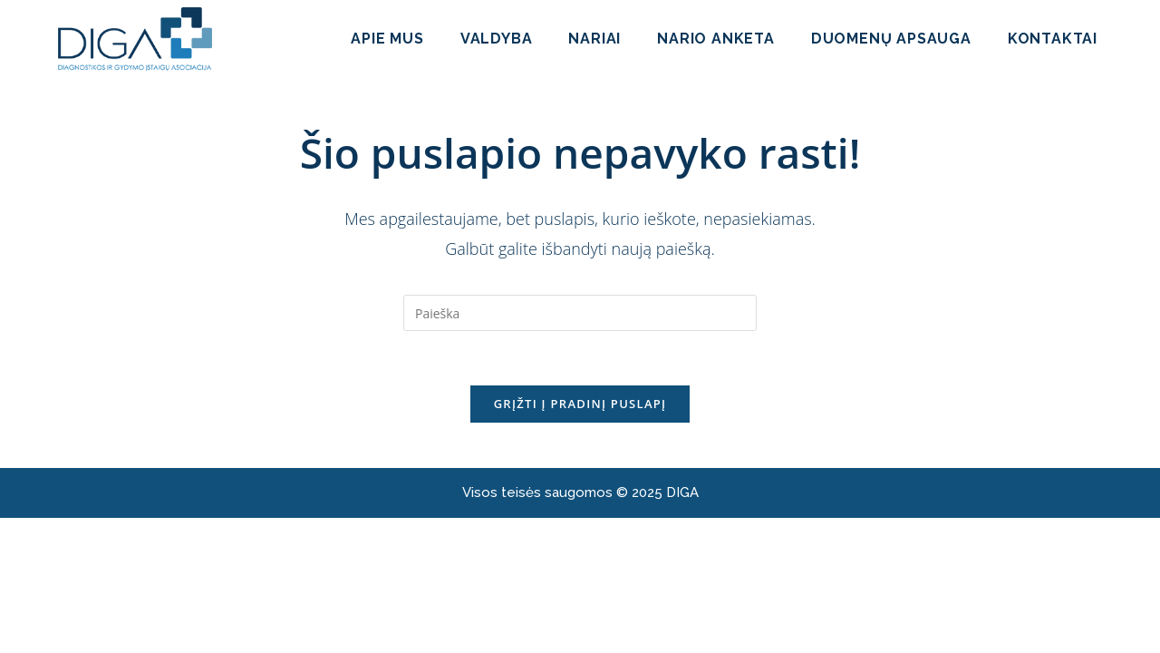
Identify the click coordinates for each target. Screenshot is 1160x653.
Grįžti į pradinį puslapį (580, 403)
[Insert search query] (580, 313)
